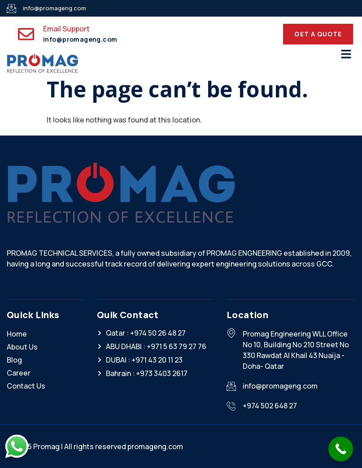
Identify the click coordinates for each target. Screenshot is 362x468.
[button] (346, 54)
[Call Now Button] (340, 449)
